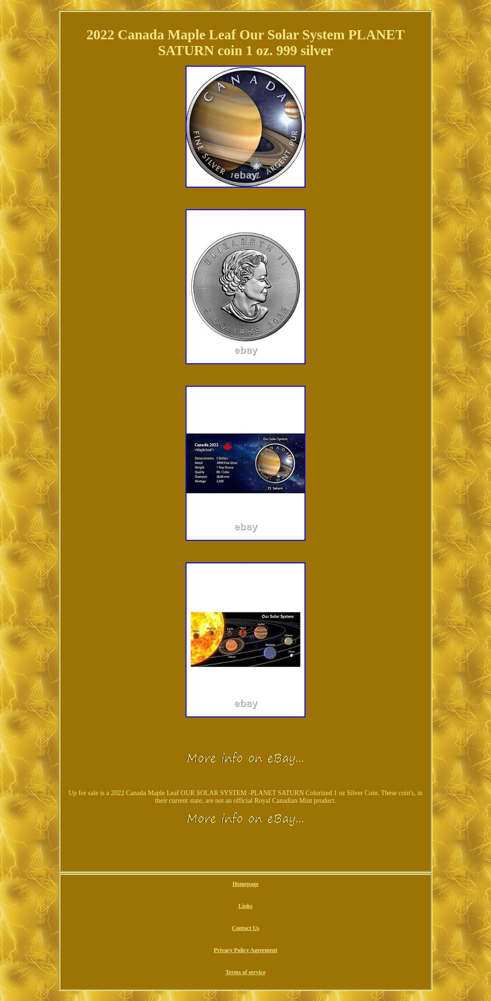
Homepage (246, 884)
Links (245, 906)
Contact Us (245, 928)
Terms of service (245, 972)
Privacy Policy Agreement (245, 950)
